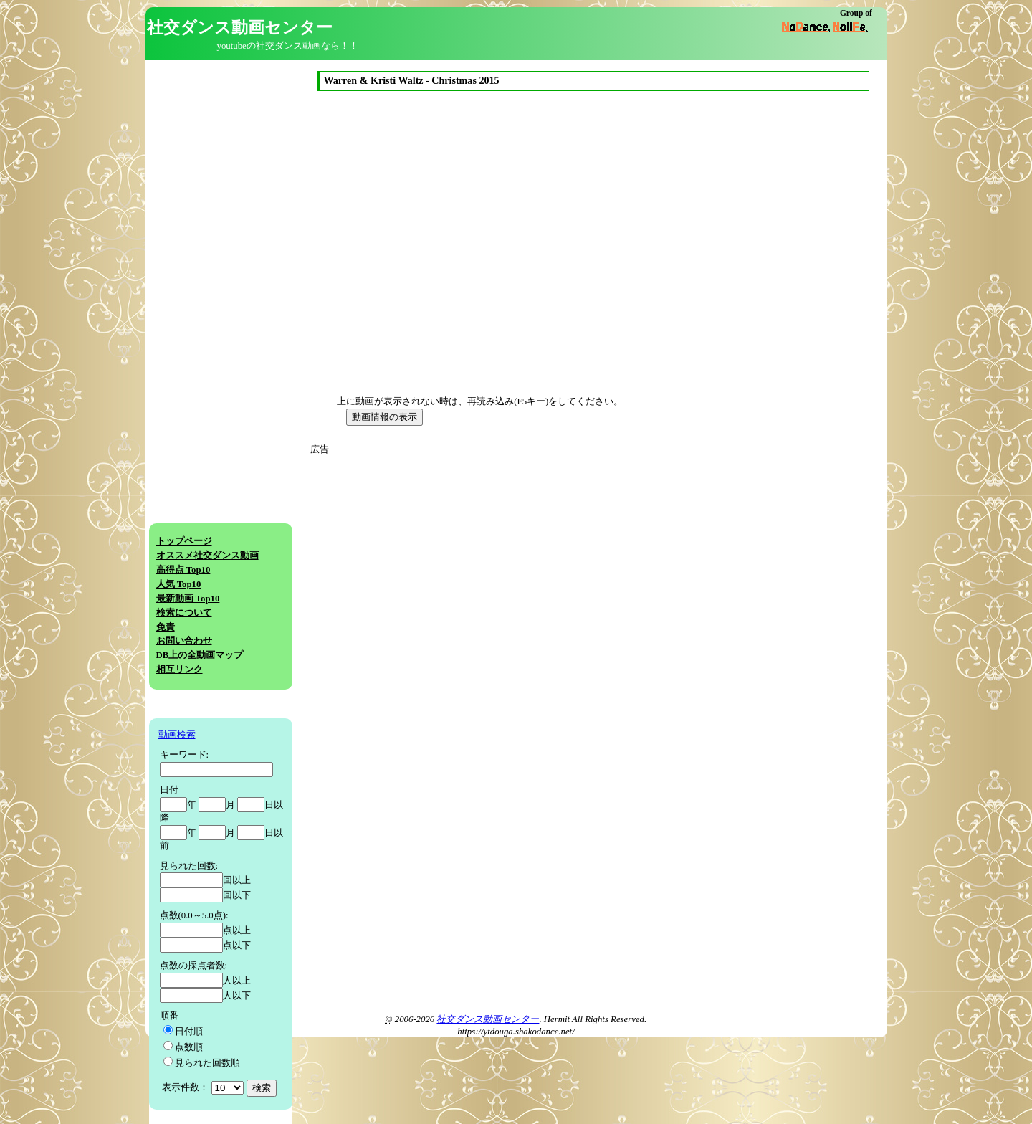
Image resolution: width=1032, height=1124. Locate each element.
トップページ (184, 541)
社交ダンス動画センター (487, 1019)
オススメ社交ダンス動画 (207, 556)
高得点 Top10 (183, 570)
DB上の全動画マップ (200, 655)
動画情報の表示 (384, 416)
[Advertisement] (445, 557)
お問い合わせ (184, 641)
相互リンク (179, 670)
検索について (184, 613)
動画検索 (177, 735)
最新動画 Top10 (188, 599)
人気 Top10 (178, 584)
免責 (165, 627)
